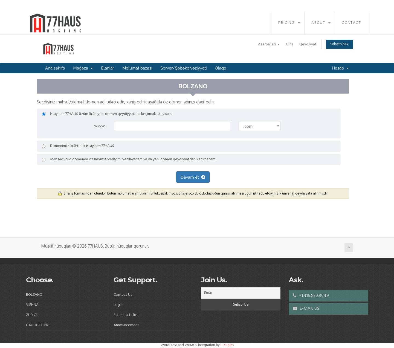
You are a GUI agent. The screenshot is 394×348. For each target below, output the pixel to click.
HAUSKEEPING (38, 325)
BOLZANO (34, 295)
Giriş (289, 44)
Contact (351, 23)
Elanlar (107, 68)
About (318, 23)
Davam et (193, 177)
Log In (118, 305)
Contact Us (123, 295)
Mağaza (83, 68)
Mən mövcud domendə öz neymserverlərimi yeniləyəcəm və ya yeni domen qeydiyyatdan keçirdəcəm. (129, 159)
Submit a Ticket (126, 315)
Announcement (126, 325)
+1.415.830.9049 (311, 295)
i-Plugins (227, 345)
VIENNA (32, 305)
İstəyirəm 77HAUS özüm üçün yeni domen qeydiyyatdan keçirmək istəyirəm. (107, 114)
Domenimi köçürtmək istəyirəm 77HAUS (78, 146)
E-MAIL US (306, 308)
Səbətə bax (339, 44)
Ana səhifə (55, 68)
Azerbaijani (269, 44)
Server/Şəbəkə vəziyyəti (183, 68)
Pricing (286, 23)
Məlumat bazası (137, 68)
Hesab (340, 68)
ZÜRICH (32, 315)
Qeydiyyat (308, 44)
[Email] (240, 293)
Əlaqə (220, 68)
